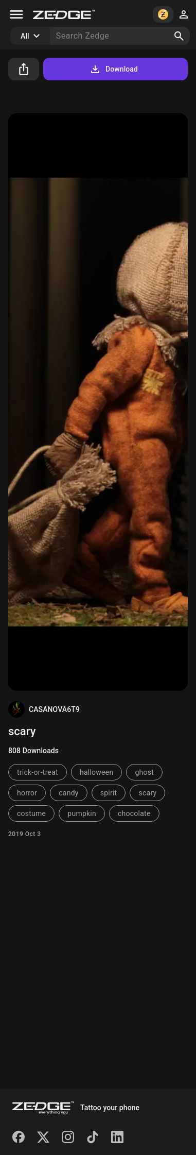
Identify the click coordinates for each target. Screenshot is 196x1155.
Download (113, 69)
